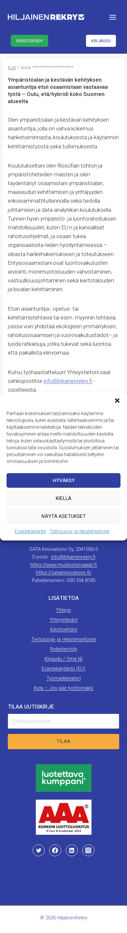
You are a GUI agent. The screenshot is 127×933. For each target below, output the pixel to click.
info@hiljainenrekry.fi (68, 381)
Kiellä (63, 498)
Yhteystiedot (63, 620)
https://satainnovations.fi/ (64, 572)
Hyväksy (64, 480)
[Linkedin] (72, 850)
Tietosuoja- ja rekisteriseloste (79, 531)
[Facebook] (55, 850)
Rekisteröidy (29, 41)
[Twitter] (38, 850)
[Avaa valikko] (112, 17)
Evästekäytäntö (30, 531)
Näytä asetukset (63, 516)
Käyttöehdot (63, 629)
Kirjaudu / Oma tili (63, 659)
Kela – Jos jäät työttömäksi (63, 688)
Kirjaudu (101, 41)
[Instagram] (88, 850)
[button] (117, 400)
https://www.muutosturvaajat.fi (63, 565)
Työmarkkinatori (64, 678)
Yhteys (63, 610)
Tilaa (63, 741)
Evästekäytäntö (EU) (63, 668)
